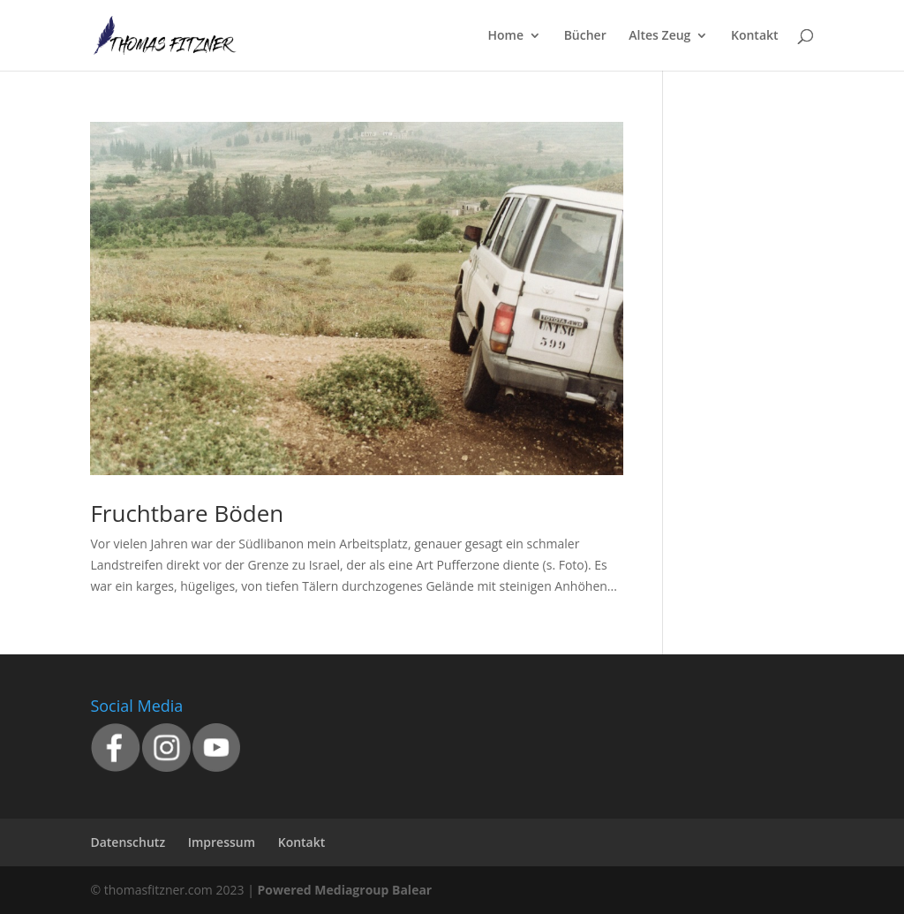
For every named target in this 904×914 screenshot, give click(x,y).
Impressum (221, 842)
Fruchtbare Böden (186, 513)
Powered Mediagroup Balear (344, 889)
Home (506, 36)
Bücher (585, 36)
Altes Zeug (659, 36)
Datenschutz (127, 842)
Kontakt (755, 36)
